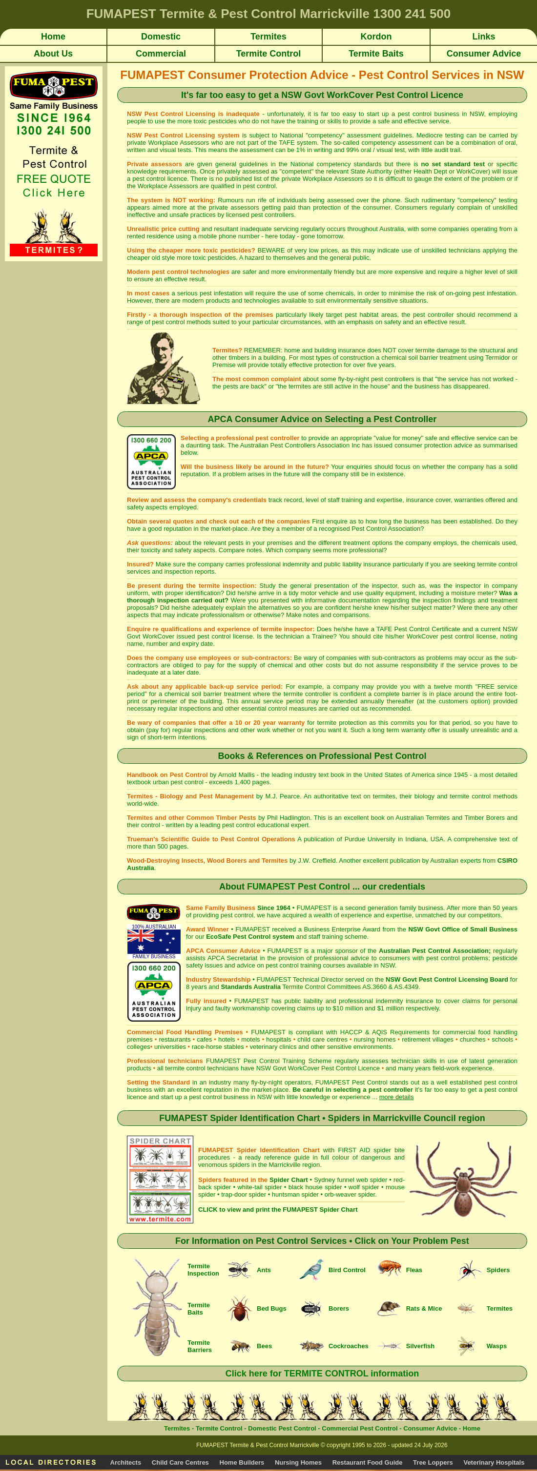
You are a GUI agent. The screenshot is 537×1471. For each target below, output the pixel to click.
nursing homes (375, 1039)
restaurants (174, 1039)
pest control (168, 322)
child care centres (322, 1039)
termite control (497, 564)
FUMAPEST (286, 950)
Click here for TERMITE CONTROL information (322, 1373)
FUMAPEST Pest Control (298, 886)
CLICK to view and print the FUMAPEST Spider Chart (277, 1209)
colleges (138, 1046)
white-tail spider (259, 1187)
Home (471, 1428)
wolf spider (364, 1187)
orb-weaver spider (350, 1194)
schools (502, 1039)
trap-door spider (243, 1194)
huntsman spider (295, 1194)
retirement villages (428, 1039)
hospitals (278, 1039)
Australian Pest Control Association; (435, 950)
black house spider (315, 1187)
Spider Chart (288, 1179)
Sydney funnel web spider (350, 1179)
